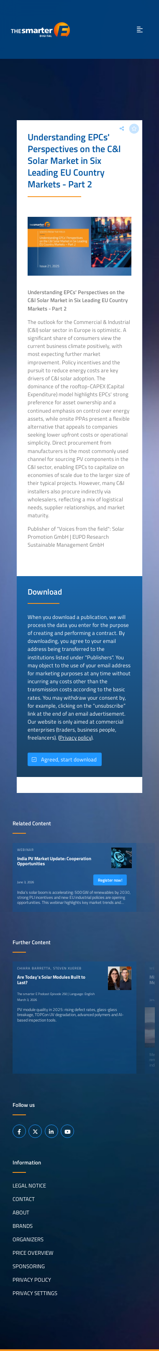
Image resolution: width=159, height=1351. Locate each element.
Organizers (28, 1239)
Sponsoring (29, 1266)
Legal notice (29, 1185)
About (21, 1212)
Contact (24, 1199)
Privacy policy (75, 737)
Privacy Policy (32, 1279)
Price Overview (33, 1252)
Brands (23, 1226)
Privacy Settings (35, 1293)
